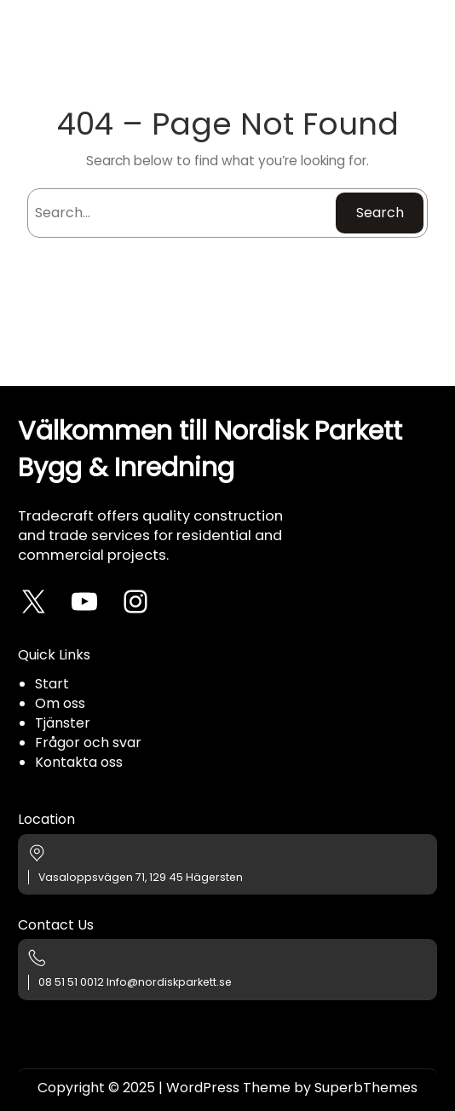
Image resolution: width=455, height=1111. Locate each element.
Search (380, 212)
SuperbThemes (366, 1087)
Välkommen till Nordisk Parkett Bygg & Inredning (210, 449)
